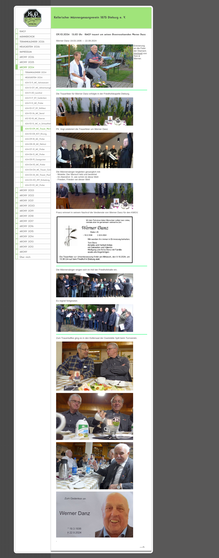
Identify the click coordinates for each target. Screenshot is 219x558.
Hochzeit (138, 53)
